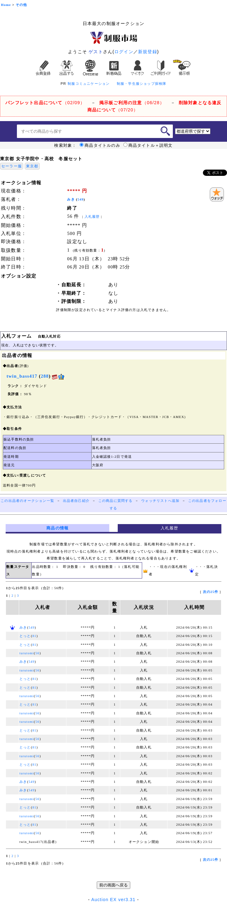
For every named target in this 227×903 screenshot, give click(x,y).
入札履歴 (92, 216)
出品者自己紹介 (76, 501)
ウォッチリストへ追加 (160, 501)
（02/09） (45, 102)
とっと (25, 636)
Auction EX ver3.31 (113, 899)
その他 (21, 5)
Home (6, 5)
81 (34, 636)
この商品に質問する (115, 501)
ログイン (123, 51)
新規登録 (147, 51)
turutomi (26, 653)
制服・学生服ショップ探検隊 (142, 83)
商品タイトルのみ (100, 145)
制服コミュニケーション (89, 83)
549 (81, 199)
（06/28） (131, 102)
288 (45, 376)
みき (71, 199)
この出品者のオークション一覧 (27, 501)
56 (37, 653)
